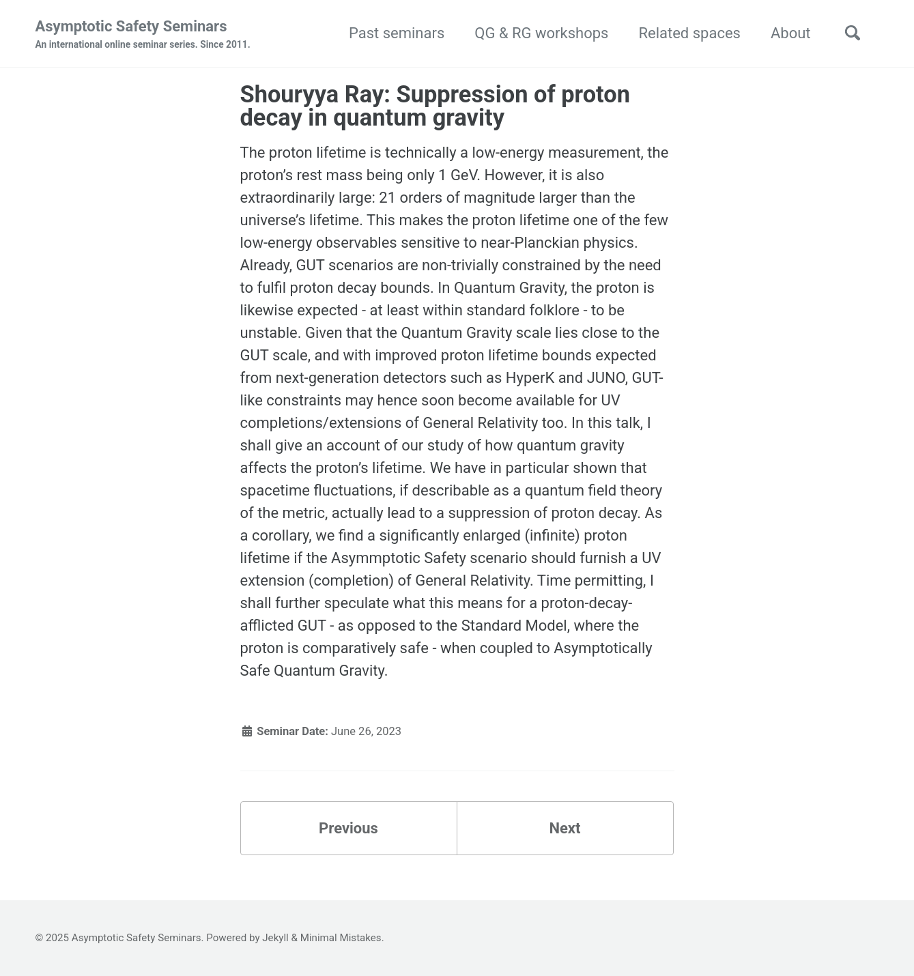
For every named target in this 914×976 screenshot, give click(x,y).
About (791, 33)
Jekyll (275, 938)
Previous (348, 828)
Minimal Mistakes (341, 938)
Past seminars (396, 33)
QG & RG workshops (541, 33)
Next (564, 828)
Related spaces (689, 33)
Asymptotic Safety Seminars (143, 35)
